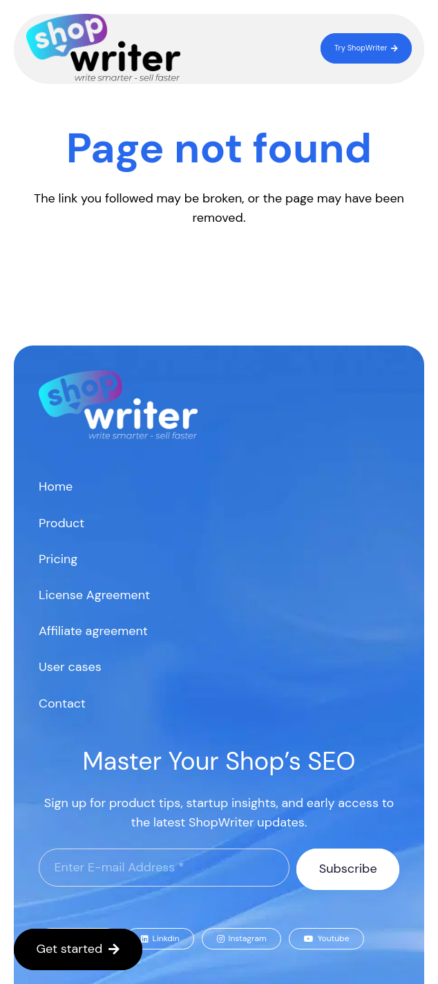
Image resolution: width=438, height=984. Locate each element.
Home (56, 486)
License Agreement (94, 595)
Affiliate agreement (93, 631)
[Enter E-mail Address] (164, 868)
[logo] (103, 48)
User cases (70, 667)
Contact (62, 703)
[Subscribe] (347, 869)
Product (61, 523)
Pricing (58, 559)
